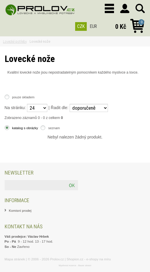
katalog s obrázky (25, 128)
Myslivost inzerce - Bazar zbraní (75, 265)
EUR (93, 26)
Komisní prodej (20, 210)
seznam (54, 128)
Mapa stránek (15, 259)
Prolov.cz (57, 259)
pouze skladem (23, 97)
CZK (81, 26)
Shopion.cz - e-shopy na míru (89, 259)
